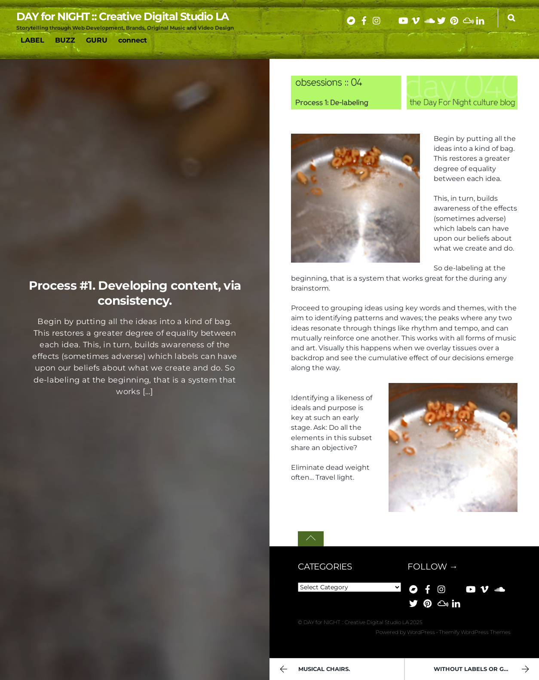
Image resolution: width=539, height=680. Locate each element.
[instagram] (377, 19)
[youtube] (403, 19)
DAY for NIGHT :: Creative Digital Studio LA (356, 622)
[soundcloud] (429, 19)
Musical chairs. (313, 670)
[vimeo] (416, 19)
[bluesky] (390, 19)
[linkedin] (480, 19)
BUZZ (65, 40)
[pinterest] (454, 19)
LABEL (32, 40)
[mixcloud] (467, 19)
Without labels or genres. (483, 670)
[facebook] (364, 19)
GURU (96, 40)
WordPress (421, 632)
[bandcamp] (351, 19)
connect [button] (132, 40)
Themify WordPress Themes (475, 632)
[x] (441, 19)
